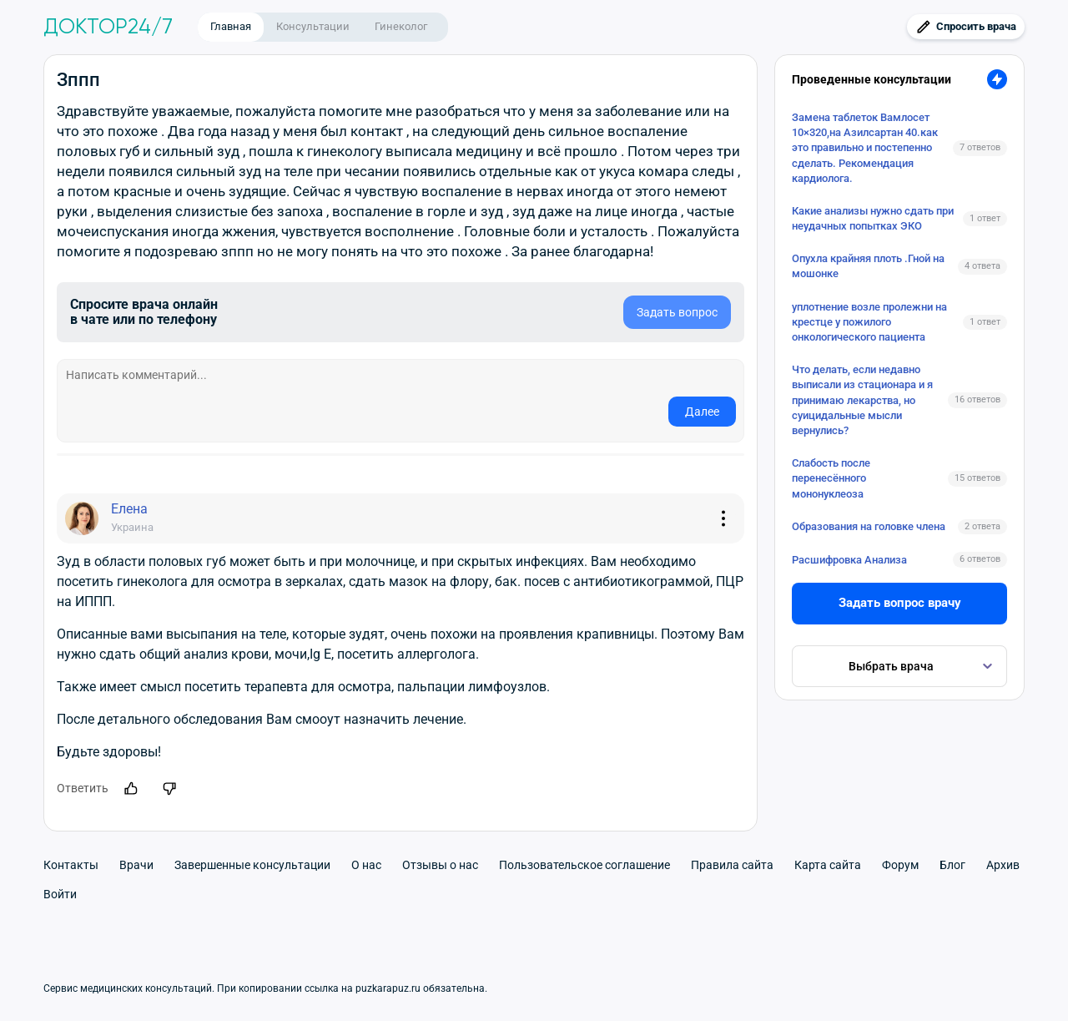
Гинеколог (401, 26)
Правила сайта (732, 865)
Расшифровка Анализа (849, 559)
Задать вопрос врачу (900, 602)
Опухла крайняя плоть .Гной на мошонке (868, 266)
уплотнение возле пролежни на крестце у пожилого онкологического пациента (869, 322)
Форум (900, 865)
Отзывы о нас (440, 865)
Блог (952, 865)
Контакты (70, 865)
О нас (366, 865)
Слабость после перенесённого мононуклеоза (831, 478)
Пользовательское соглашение (584, 865)
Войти (60, 894)
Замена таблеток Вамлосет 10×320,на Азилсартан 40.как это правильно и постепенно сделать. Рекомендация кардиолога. (865, 147)
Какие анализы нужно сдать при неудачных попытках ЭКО (873, 218)
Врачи (136, 865)
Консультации (313, 26)
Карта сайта (827, 865)
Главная (230, 26)
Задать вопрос (677, 312)
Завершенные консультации (252, 865)
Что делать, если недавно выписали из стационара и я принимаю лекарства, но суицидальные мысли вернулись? (862, 400)
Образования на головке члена (868, 526)
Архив (1003, 865)
